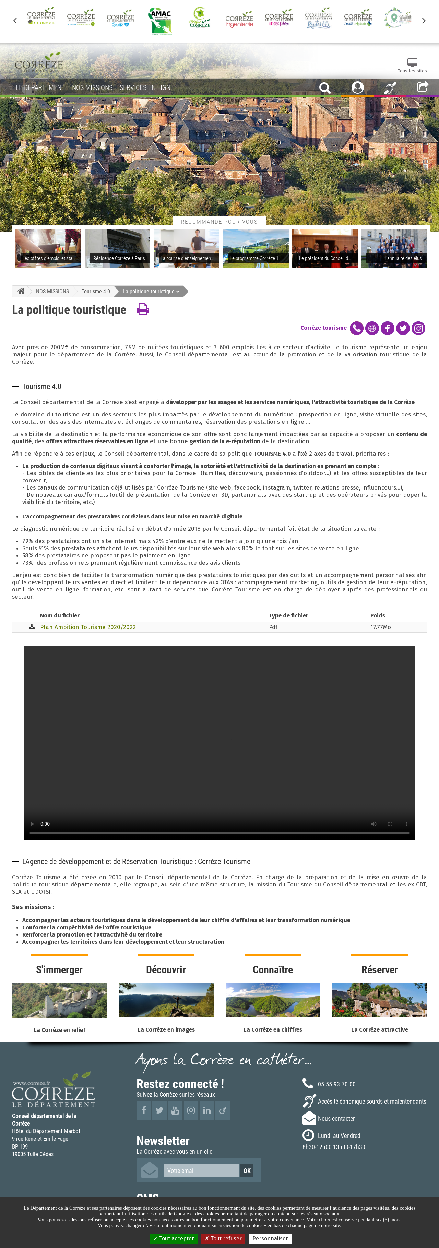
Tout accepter (173, 1238)
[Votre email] (201, 1170)
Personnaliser (270, 1238)
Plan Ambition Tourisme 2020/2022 (88, 627)
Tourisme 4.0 (96, 291)
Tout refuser (223, 1238)
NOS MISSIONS (52, 291)
